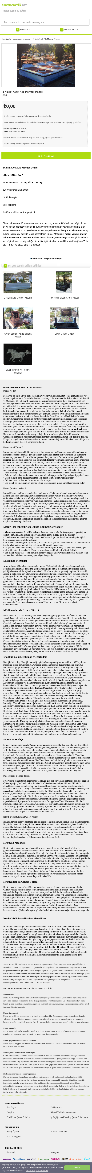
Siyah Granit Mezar (64, 333)
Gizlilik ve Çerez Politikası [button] (37, 1170)
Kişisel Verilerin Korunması (63, 1112)
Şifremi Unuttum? (59, 1131)
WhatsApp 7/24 (71, 29)
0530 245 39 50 (19, 131)
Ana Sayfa (6, 39)
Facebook (11, 1152)
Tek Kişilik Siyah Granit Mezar (64, 297)
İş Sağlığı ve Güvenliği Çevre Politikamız (69, 1117)
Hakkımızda (56, 1107)
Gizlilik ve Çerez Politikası (19, 1117)
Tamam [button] (77, 1168)
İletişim (10, 1112)
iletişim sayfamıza (11, 128)
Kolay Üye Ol (13, 1131)
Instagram (55, 1152)
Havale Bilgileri (14, 1136)
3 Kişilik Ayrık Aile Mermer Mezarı (46, 39)
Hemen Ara (25, 29)
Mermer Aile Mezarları (21, 39)
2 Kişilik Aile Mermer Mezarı (18, 297)
